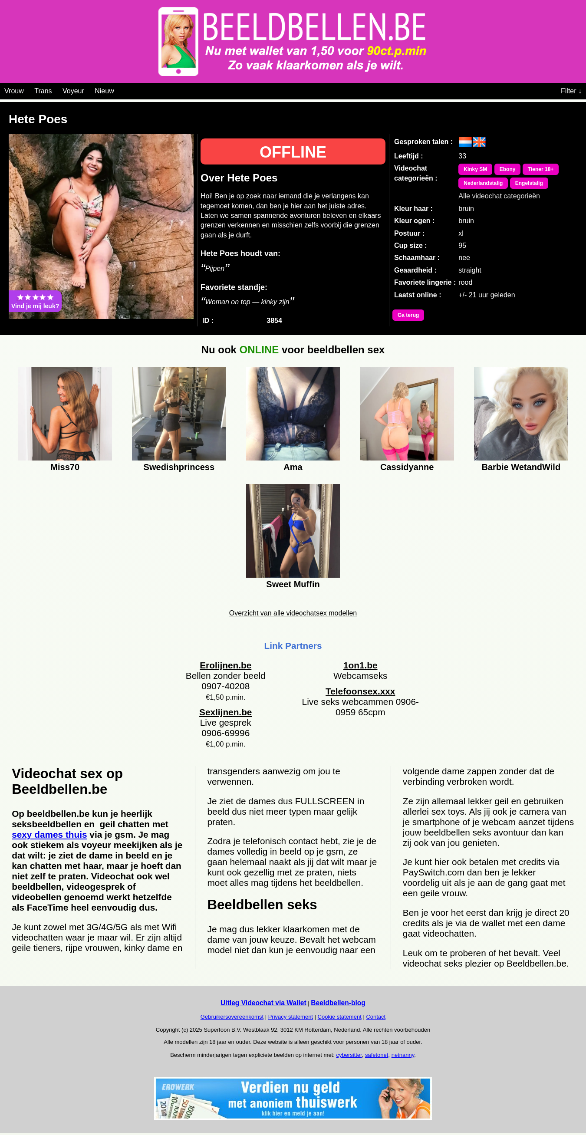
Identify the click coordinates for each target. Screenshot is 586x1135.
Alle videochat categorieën (499, 196)
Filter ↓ (571, 91)
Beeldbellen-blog (338, 1003)
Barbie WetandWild (520, 467)
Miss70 (64, 467)
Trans (43, 91)
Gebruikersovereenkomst (232, 1016)
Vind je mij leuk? (35, 301)
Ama (292, 467)
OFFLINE (293, 152)
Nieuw (104, 91)
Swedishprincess (179, 467)
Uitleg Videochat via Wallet (263, 1003)
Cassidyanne (407, 467)
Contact (375, 1016)
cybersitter (349, 1055)
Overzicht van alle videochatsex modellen (293, 613)
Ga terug (408, 315)
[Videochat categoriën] (120, 89)
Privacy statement (290, 1016)
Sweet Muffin (292, 584)
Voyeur (73, 91)
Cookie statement (340, 1016)
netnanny (403, 1055)
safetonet (376, 1055)
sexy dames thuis (49, 834)
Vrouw (14, 91)
